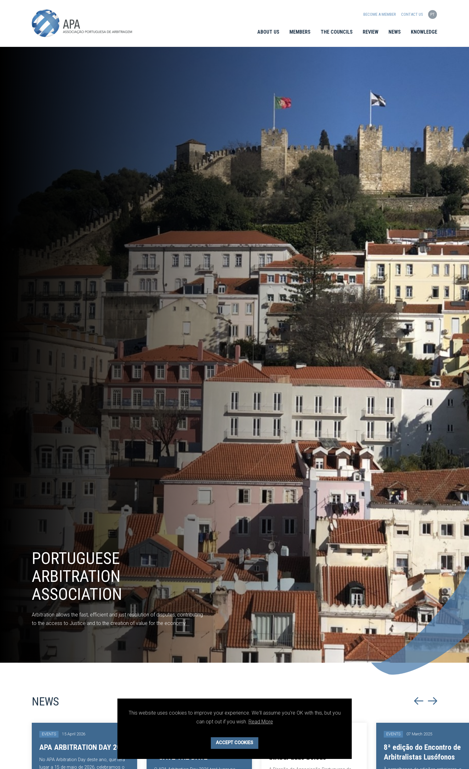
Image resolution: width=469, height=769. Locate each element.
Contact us (412, 14)
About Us (268, 32)
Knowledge (424, 32)
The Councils (337, 32)
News (394, 32)
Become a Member (380, 14)
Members (299, 32)
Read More (260, 722)
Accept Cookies (234, 742)
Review (370, 32)
